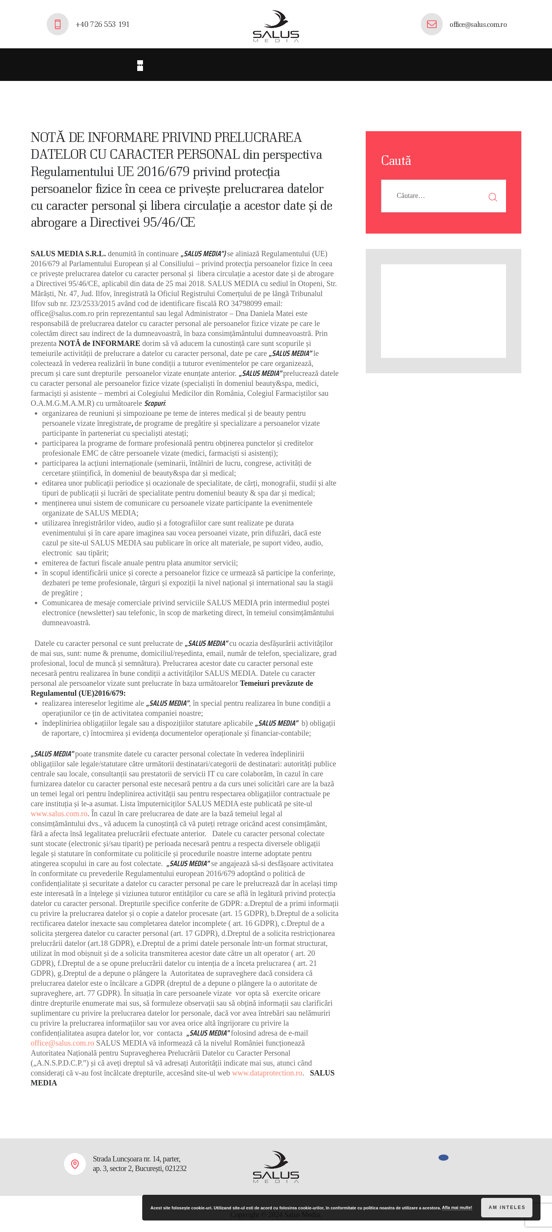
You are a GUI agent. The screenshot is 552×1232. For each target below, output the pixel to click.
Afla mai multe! (457, 1207)
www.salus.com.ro (59, 811)
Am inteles (507, 1207)
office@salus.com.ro (62, 1041)
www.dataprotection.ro (267, 1071)
